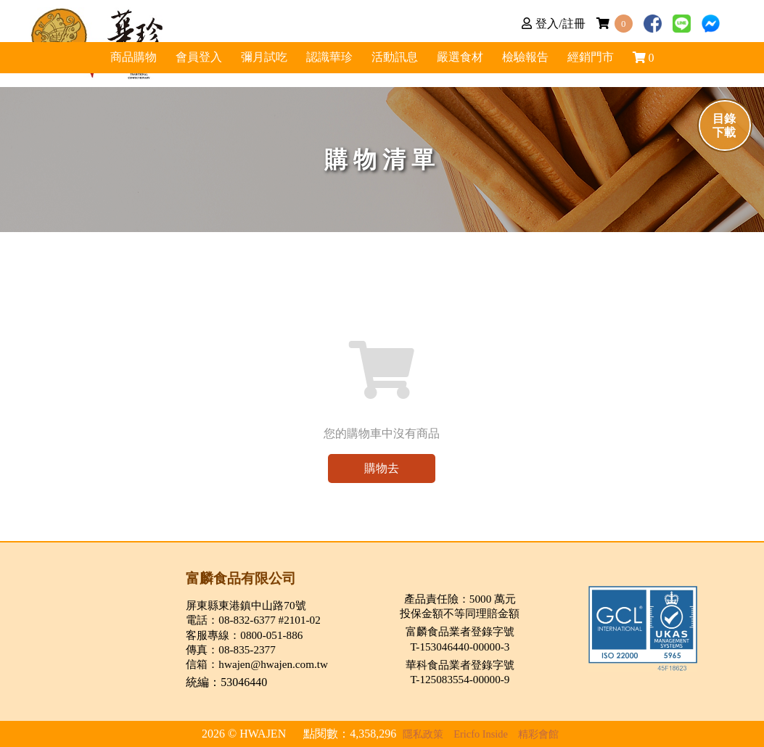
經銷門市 (698, 66)
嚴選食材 (553, 66)
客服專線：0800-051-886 (244, 635)
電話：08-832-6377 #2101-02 (253, 619)
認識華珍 (480, 66)
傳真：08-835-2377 (230, 649)
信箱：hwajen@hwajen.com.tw (257, 664)
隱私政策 (423, 734)
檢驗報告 (625, 66)
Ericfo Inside (480, 734)
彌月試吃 (335, 66)
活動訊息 (408, 66)
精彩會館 (538, 734)
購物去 (381, 468)
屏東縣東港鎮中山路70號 (245, 605)
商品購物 (262, 66)
